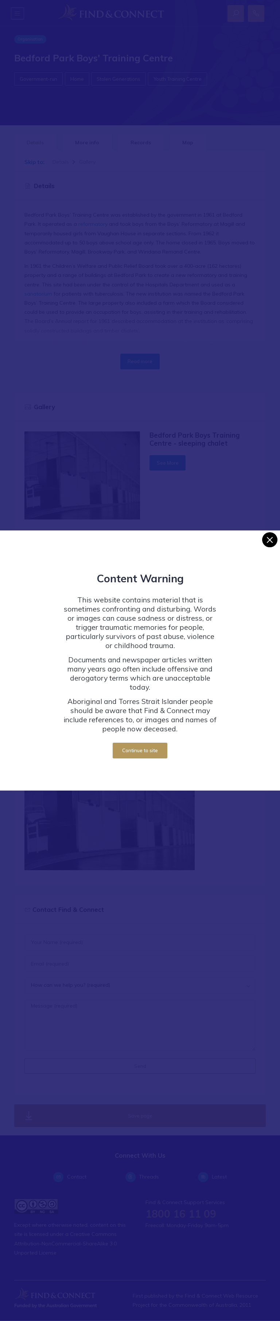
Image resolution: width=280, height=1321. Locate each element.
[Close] (269, 539)
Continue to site (140, 750)
